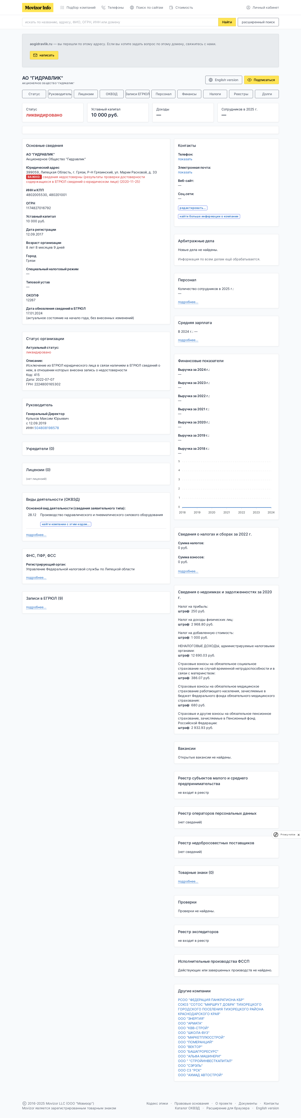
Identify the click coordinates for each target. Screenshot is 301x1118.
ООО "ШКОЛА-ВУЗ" (194, 1033)
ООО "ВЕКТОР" (190, 1047)
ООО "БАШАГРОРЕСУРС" (198, 1051)
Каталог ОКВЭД (187, 1108)
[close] (299, 834)
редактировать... (193, 208)
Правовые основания (191, 1103)
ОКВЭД (112, 94)
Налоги (215, 94)
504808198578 (46, 428)
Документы (248, 1103)
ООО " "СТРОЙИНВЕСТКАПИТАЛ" (205, 1061)
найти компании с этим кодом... (66, 524)
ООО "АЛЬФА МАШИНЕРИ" (199, 1056)
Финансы (189, 94)
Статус (34, 94)
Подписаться (261, 80)
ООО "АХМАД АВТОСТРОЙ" (200, 1075)
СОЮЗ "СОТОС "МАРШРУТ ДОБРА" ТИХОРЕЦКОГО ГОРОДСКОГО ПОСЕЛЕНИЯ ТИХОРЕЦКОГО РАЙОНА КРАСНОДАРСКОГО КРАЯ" (220, 1009)
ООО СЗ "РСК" (190, 1070)
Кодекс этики (157, 1103)
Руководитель (60, 94)
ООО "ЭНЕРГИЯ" (191, 1018)
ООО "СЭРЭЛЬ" (190, 1065)
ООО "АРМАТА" (190, 1023)
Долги (267, 94)
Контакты (271, 1103)
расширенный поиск (258, 22)
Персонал (163, 94)
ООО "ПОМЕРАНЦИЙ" (195, 1042)
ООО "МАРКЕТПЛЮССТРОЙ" (201, 1037)
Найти (227, 22)
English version (223, 80)
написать (43, 55)
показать (185, 159)
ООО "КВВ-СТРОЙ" (193, 1028)
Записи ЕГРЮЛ (138, 94)
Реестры (241, 94)
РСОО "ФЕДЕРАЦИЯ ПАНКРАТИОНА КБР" (211, 1000)
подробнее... (36, 535)
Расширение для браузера (228, 1108)
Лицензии (86, 94)
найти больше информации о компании (209, 216)
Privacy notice (288, 834)
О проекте (223, 1103)
